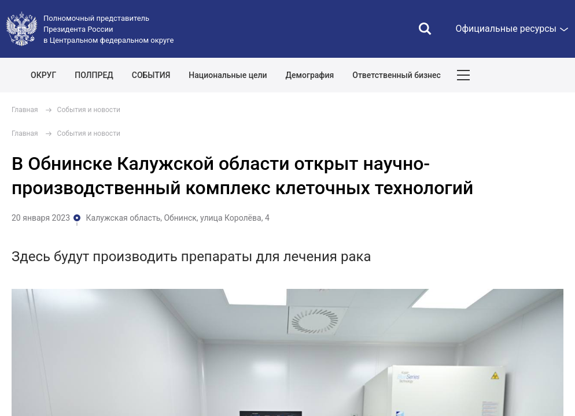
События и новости (88, 110)
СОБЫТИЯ (151, 75)
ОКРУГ (43, 75)
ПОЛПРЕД (94, 75)
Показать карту (531, 75)
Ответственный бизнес (396, 75)
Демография (310, 75)
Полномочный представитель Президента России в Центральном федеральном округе (108, 29)
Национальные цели (228, 75)
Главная (25, 110)
